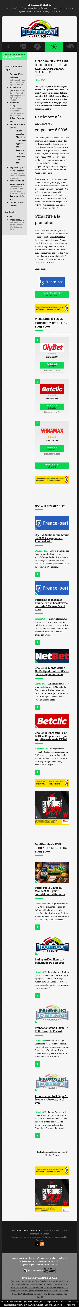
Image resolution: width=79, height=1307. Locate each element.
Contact (39, 1240)
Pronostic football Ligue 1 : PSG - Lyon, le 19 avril (51, 1029)
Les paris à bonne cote (20, 159)
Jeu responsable (59, 1237)
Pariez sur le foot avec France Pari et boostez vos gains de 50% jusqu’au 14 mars (51, 604)
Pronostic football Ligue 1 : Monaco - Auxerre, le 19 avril (51, 1099)
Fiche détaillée (52, 370)
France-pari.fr (46, 93)
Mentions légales (18, 1237)
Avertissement (34, 1237)
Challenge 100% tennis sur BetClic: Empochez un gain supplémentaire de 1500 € (51, 736)
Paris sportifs (52, 465)
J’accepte (71, 1305)
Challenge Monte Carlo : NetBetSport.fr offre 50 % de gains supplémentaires (52, 671)
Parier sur (52, 365)
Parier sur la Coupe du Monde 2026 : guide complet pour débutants (50, 891)
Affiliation (46, 1237)
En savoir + (58, 1305)
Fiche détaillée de (52, 294)
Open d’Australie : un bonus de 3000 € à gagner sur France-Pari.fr (52, 538)
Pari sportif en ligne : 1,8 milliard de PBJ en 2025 (50, 961)
